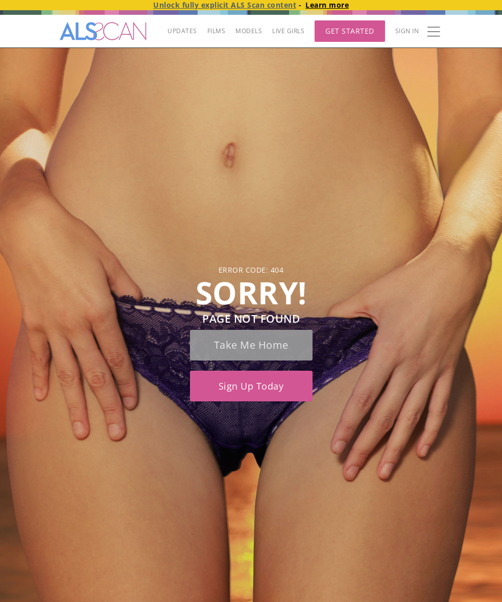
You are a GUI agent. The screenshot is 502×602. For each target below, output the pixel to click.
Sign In (407, 31)
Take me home (251, 345)
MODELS (248, 31)
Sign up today (251, 386)
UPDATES (182, 31)
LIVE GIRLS (288, 31)
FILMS (216, 31)
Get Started (349, 31)
